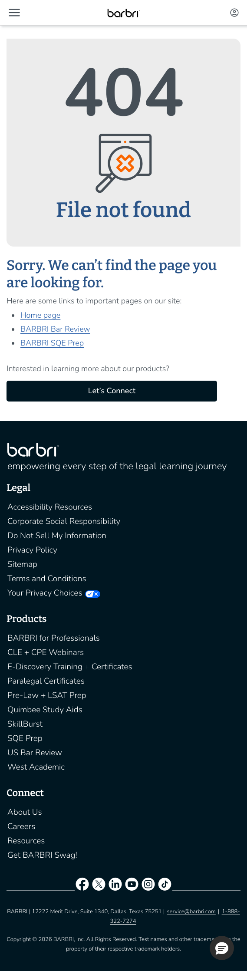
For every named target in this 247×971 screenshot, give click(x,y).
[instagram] (148, 886)
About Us (24, 812)
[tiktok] (165, 886)
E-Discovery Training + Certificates (69, 666)
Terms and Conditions (46, 578)
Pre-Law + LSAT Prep (46, 695)
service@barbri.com (191, 911)
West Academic (36, 767)
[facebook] (82, 886)
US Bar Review (34, 752)
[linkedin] (115, 886)
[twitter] (98, 886)
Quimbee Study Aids (44, 709)
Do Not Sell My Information (56, 535)
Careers (21, 826)
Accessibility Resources (49, 507)
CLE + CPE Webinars (45, 652)
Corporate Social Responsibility (63, 521)
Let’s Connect (111, 391)
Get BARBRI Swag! (42, 855)
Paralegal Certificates (46, 681)
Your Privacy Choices (44, 593)
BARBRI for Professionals (53, 638)
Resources (26, 840)
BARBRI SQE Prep (52, 343)
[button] (14, 12)
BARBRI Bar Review (55, 329)
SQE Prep (25, 738)
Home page (40, 315)
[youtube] (132, 886)
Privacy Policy (32, 550)
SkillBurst (25, 724)
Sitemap (22, 564)
